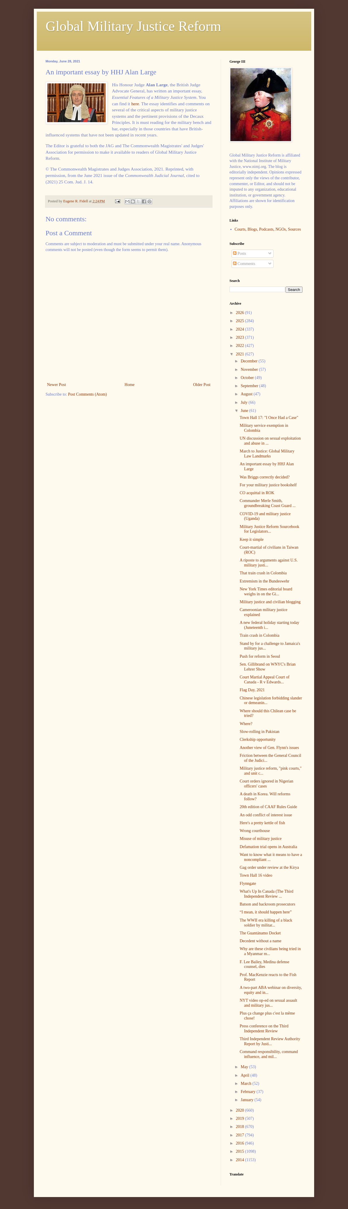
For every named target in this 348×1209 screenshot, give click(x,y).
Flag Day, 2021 (252, 690)
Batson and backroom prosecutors (267, 904)
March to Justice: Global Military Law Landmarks (267, 453)
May (245, 1067)
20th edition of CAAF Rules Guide (268, 807)
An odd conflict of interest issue (266, 815)
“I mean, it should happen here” (266, 912)
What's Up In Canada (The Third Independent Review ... (266, 894)
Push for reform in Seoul (260, 656)
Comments (244, 264)
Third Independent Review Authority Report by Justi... (270, 1041)
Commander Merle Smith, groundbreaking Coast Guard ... (268, 503)
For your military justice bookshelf (268, 485)
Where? (246, 724)
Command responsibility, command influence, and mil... (269, 1054)
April (245, 1075)
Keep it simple (252, 539)
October (248, 377)
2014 (240, 1160)
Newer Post (56, 384)
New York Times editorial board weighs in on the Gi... (266, 591)
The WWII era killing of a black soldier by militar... (266, 922)
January (247, 1100)
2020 (240, 1110)
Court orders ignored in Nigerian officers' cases (266, 783)
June (245, 410)
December (249, 361)
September (250, 386)
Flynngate (248, 883)
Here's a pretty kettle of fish (262, 823)
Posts (239, 253)
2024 (240, 329)
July (244, 402)
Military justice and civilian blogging (270, 602)
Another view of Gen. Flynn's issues (269, 747)
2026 (240, 312)
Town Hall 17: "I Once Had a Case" (269, 417)
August (247, 394)
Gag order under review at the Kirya (269, 867)
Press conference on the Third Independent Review (264, 1028)
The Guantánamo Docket (260, 933)
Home (130, 384)
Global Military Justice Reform (133, 26)
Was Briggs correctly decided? (265, 477)
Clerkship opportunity (258, 739)
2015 (240, 1151)
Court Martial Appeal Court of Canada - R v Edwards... (264, 679)
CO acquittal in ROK (257, 493)
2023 (240, 337)
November (250, 369)
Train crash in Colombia (259, 635)
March (246, 1083)
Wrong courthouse (255, 831)
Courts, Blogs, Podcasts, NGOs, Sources (268, 229)
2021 (240, 354)
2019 (240, 1118)
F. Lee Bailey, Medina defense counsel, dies (264, 964)
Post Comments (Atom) (87, 394)
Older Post (202, 384)
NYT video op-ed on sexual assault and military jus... (268, 1003)
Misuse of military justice (260, 838)
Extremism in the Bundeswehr (264, 581)
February (248, 1091)
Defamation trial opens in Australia (268, 847)
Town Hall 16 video (256, 875)
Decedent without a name (260, 941)
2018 (240, 1126)
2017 (240, 1135)
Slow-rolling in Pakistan (259, 731)
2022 (240, 345)
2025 (240, 321)
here (135, 103)
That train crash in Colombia (263, 573)
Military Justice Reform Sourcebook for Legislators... (269, 529)
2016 (240, 1143)
